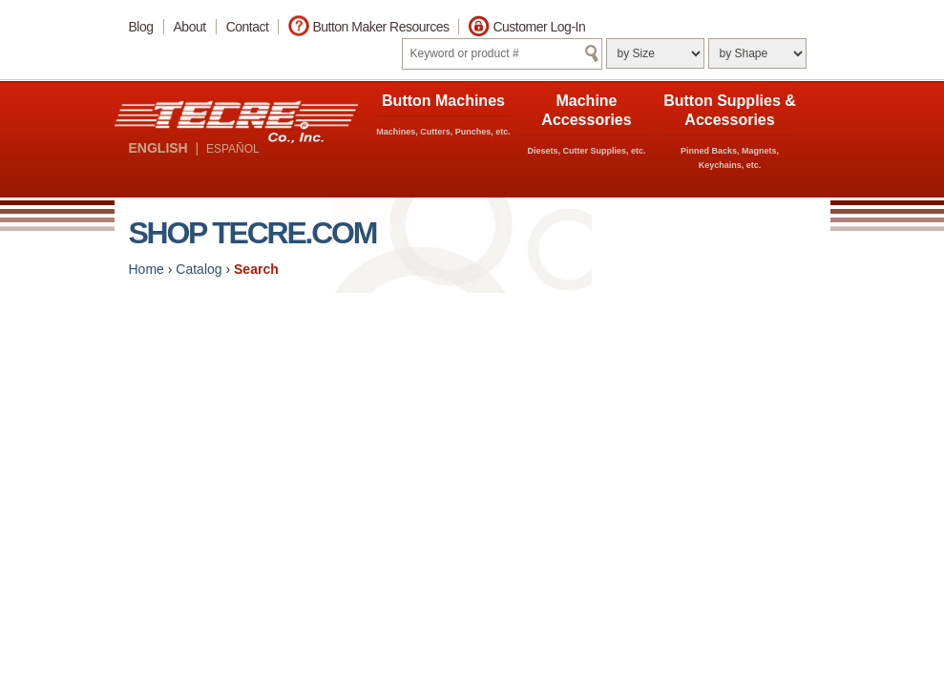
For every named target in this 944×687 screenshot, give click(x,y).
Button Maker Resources (380, 26)
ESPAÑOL (233, 149)
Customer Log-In (539, 26)
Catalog (198, 269)
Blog (141, 26)
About (190, 26)
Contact (247, 26)
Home (146, 269)
